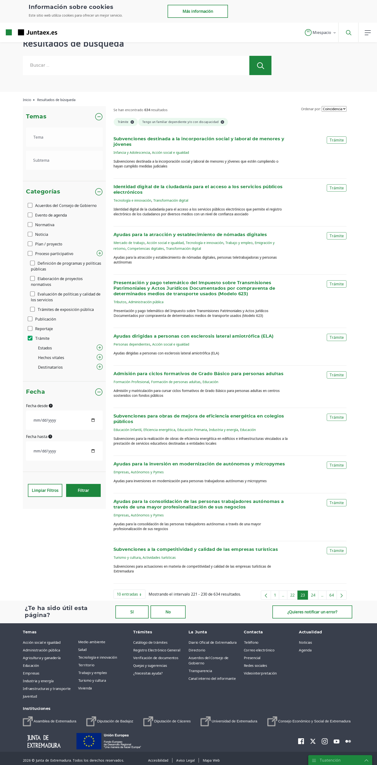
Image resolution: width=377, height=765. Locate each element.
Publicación (42, 319)
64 (333, 596)
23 (304, 596)
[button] (320, 32)
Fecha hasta (39, 436)
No (168, 612)
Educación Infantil (127, 429)
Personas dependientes (131, 344)
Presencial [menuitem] (252, 657)
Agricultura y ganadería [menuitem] (42, 657)
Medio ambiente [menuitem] (91, 641)
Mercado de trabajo (129, 242)
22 (294, 596)
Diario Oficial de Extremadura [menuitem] (212, 642)
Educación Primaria (192, 429)
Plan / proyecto (45, 244)
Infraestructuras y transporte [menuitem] (47, 688)
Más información (197, 11)
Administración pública (145, 302)
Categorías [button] (43, 192)
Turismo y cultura (127, 557)
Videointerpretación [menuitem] (260, 673)
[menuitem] (49, 721)
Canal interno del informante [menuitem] (212, 678)
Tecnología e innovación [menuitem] (97, 657)
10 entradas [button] (131, 595)
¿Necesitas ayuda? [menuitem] (148, 673)
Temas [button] (36, 117)
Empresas (121, 472)
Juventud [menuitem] (30, 696)
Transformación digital (170, 200)
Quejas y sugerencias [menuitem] (150, 665)
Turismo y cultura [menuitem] (92, 680)
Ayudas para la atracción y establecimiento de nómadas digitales (190, 235)
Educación (210, 381)
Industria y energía (223, 429)
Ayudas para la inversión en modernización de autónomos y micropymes (199, 464)
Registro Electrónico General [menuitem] (156, 650)
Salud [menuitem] (82, 649)
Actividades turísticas (159, 557)
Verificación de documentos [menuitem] (155, 657)
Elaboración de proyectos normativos (57, 281)
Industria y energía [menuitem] (38, 680)
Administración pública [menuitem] (41, 650)
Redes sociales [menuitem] (255, 665)
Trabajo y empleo (239, 242)
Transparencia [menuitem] (200, 670)
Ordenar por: (311, 109)
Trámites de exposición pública (62, 309)
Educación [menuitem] (31, 665)
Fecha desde (39, 406)
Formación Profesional (131, 381)
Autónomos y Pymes (147, 472)
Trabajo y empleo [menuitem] (92, 672)
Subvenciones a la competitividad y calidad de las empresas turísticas (195, 549)
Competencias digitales (145, 248)
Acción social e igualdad (170, 152)
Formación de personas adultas (176, 381)
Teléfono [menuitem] (251, 642)
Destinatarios (50, 367)
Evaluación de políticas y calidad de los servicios (66, 296)
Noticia (38, 234)
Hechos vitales (51, 357)
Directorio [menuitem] (196, 650)
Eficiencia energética (159, 429)
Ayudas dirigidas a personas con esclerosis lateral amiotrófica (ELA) (193, 336)
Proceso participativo (50, 253)
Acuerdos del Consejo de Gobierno (62, 205)
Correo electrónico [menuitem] (259, 650)
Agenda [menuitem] (305, 650)
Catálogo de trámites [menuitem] (150, 642)
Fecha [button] (35, 392)
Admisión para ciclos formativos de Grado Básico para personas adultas (198, 374)
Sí (132, 612)
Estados (45, 348)
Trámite (39, 338)
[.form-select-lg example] (64, 137)
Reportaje (40, 328)
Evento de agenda (47, 215)
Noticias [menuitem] (305, 642)
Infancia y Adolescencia (131, 152)
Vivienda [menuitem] (85, 688)
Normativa (41, 224)
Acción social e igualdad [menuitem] (42, 642)
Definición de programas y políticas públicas (66, 266)
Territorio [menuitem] (86, 664)
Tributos (119, 302)
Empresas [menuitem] (31, 673)
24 (314, 596)
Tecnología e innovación (132, 200)
